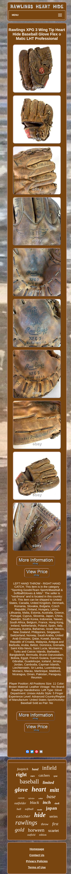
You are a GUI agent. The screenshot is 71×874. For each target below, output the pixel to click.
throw (44, 824)
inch (47, 802)
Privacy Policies (37, 861)
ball (19, 809)
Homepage (37, 849)
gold (19, 830)
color (40, 798)
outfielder (20, 803)
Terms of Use (37, 867)
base (51, 796)
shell (57, 803)
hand (35, 769)
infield (49, 768)
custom (21, 798)
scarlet (53, 831)
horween (36, 830)
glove (21, 789)
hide (39, 814)
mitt (54, 790)
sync (56, 776)
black (34, 802)
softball (29, 809)
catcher (23, 817)
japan (51, 808)
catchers (44, 775)
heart (39, 789)
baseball (29, 781)
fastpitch (22, 769)
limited (48, 782)
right (21, 774)
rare (32, 775)
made (39, 809)
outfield (31, 834)
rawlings (26, 822)
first (55, 824)
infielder (31, 798)
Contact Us (36, 855)
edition (42, 834)
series (53, 816)
